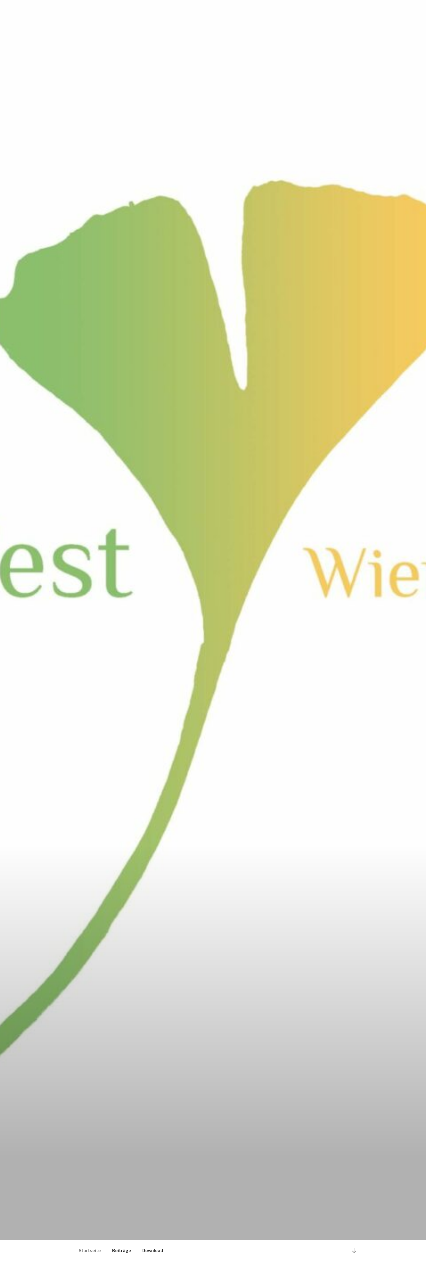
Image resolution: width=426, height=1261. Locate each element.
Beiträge (121, 1250)
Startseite (90, 1250)
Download (152, 1250)
